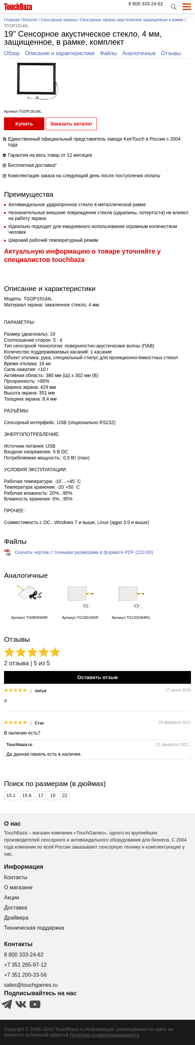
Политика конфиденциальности (104, 1035)
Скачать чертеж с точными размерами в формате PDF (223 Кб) (84, 552)
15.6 (26, 795)
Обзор (12, 53)
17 (41, 795)
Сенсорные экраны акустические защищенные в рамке (131, 20)
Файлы (108, 53)
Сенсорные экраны (59, 20)
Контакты (15, 877)
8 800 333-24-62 (145, 3)
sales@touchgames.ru (30, 985)
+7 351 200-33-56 (25, 975)
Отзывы (171, 53)
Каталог (30, 20)
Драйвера (16, 918)
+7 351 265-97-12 (25, 965)
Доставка (15, 907)
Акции (11, 897)
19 (52, 795)
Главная (12, 20)
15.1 (10, 795)
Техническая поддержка (34, 928)
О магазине (18, 887)
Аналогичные (139, 53)
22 (65, 795)
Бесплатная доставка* (32, 165)
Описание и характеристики (59, 53)
